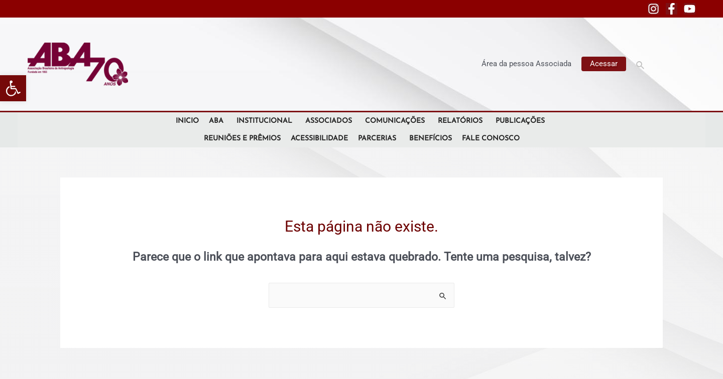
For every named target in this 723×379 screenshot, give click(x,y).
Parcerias (378, 138)
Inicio (187, 121)
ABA (217, 121)
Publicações (522, 121)
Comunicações (396, 121)
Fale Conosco (491, 138)
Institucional (265, 121)
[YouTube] (689, 9)
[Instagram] (653, 9)
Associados (330, 121)
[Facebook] (671, 9)
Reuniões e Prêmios (242, 138)
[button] (13, 88)
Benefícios (430, 138)
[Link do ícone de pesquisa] (640, 64)
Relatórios (462, 121)
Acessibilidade (319, 138)
